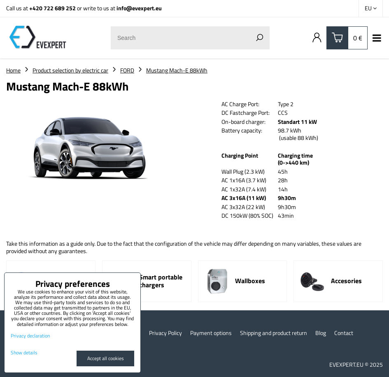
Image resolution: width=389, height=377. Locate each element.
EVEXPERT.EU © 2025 (356, 364)
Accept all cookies (105, 358)
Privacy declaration (30, 336)
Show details (24, 352)
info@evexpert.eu (139, 8)
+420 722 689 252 (52, 8)
